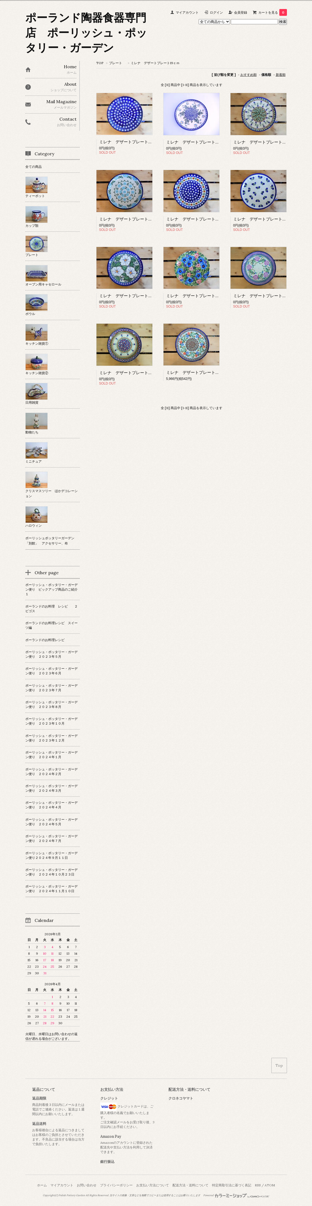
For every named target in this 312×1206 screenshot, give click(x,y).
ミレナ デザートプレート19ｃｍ (155, 63)
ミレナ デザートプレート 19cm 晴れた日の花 (212, 295)
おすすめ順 (248, 75)
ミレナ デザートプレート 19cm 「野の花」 (208, 142)
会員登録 (240, 12)
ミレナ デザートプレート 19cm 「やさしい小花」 (216, 372)
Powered (236, 1195)
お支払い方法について (152, 1185)
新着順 (281, 75)
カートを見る (272, 12)
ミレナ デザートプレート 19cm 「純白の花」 (145, 295)
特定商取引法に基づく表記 (231, 1185)
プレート (117, 63)
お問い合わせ (86, 1185)
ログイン (216, 12)
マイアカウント (187, 12)
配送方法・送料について (190, 1185)
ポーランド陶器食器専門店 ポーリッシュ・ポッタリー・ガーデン (86, 33)
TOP (100, 63)
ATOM (270, 1185)
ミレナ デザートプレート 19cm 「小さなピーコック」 (151, 141)
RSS (258, 1185)
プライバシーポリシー (116, 1185)
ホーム (42, 1185)
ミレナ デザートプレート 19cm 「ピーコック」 (212, 219)
